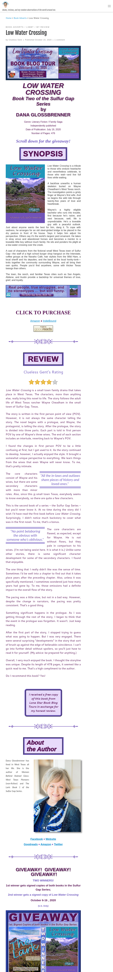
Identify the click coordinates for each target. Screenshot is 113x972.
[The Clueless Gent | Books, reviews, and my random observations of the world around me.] (5, 4)
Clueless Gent (15, 40)
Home (8, 18)
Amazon (35, 321)
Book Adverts (20, 18)
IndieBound (49, 321)
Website (51, 839)
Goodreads (31, 844)
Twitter (58, 844)
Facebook (36, 839)
